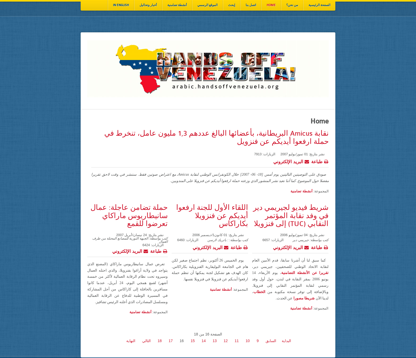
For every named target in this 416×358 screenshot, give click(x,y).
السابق (271, 341)
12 (226, 341)
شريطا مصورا (304, 298)
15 (192, 341)
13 (215, 341)
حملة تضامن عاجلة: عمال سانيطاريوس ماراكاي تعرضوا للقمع (129, 216)
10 (248, 341)
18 (160, 341)
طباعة (320, 161)
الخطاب (259, 292)
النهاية (130, 341)
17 (170, 341)
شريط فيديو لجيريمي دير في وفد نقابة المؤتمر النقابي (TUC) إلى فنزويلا (290, 216)
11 (237, 341)
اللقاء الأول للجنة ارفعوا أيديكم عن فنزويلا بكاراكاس (212, 216)
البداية (286, 341)
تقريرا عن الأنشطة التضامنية (304, 273)
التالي (146, 341)
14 (204, 341)
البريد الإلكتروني (291, 161)
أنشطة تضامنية (302, 191)
